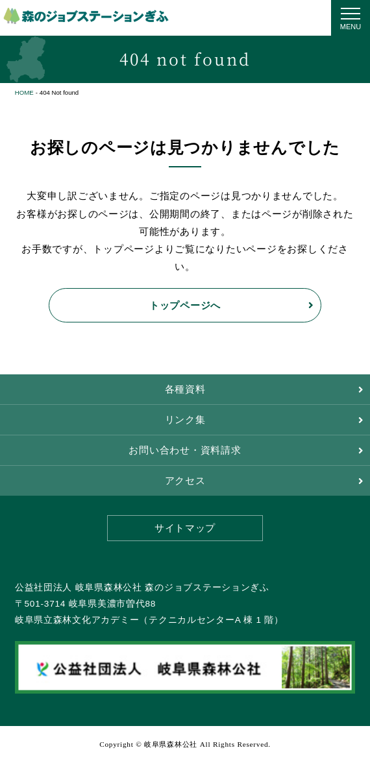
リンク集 (185, 420)
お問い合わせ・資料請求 (185, 450)
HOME (24, 92)
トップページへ (185, 305)
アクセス (185, 481)
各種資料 (185, 389)
